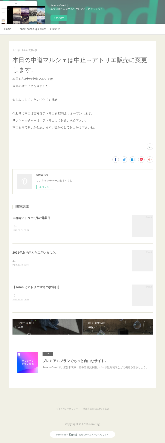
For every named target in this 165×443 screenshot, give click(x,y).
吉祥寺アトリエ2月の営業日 (31, 218)
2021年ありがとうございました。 (35, 252)
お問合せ (55, 28)
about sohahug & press (33, 28)
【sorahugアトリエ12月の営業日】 (36, 287)
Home (7, 28)
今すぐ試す (58, 18)
